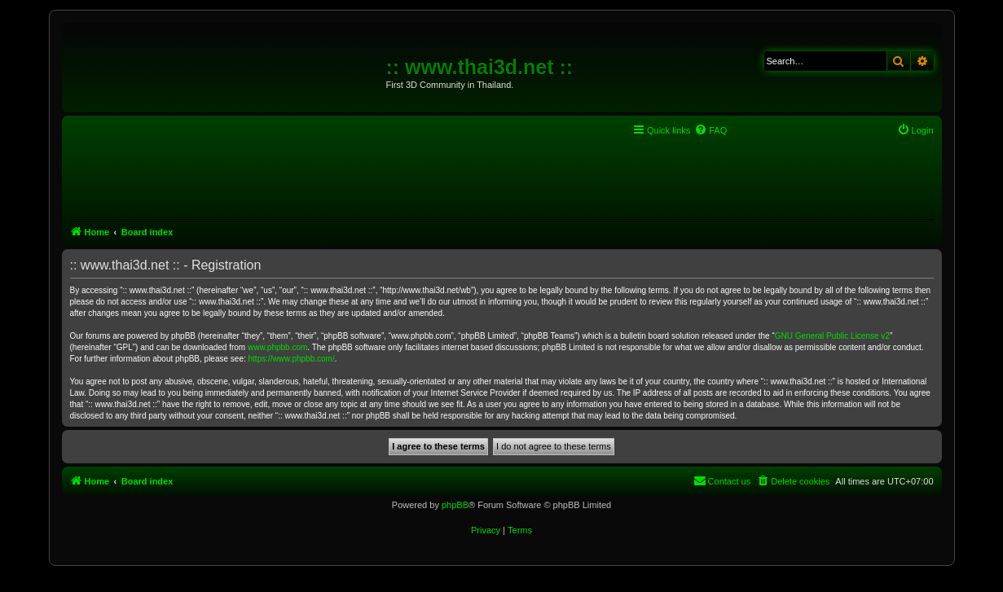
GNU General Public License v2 (832, 335)
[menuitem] (710, 130)
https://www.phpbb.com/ (292, 358)
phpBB (455, 505)
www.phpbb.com (277, 347)
